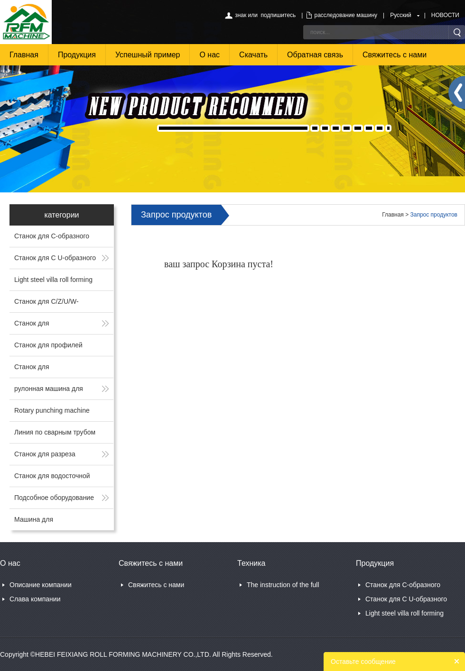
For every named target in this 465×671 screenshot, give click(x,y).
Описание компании (40, 585)
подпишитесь (278, 15)
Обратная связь (315, 55)
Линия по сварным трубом (54, 432)
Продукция (77, 55)
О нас (209, 55)
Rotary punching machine (52, 410)
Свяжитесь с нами (395, 55)
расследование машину (345, 15)
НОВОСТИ (445, 15)
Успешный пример (147, 55)
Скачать (253, 55)
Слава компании (34, 599)
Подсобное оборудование (54, 497)
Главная (23, 55)
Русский (400, 15)
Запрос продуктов (433, 214)
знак (240, 15)
